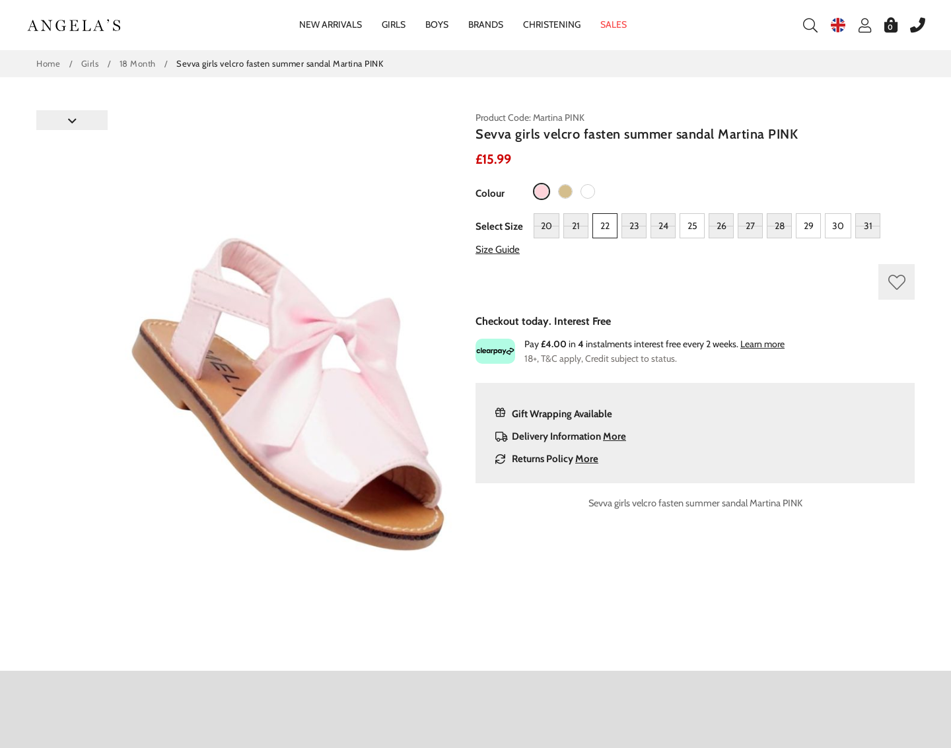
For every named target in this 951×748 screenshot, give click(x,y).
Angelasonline (74, 25)
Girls (393, 24)
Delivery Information (560, 436)
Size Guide (498, 249)
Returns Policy (546, 459)
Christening (552, 24)
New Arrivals (330, 24)
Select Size (499, 226)
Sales (613, 24)
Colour (490, 193)
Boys (436, 24)
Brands (485, 24)
